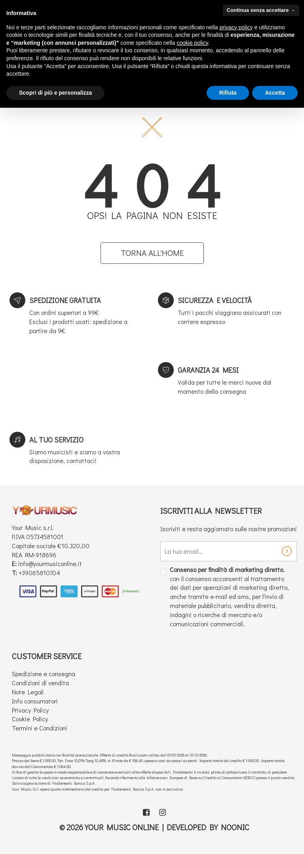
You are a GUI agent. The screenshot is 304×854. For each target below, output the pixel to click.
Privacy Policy (30, 710)
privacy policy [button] (236, 27)
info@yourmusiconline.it (50, 563)
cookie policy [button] (192, 43)
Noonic (235, 827)
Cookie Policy (30, 719)
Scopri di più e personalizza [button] (55, 93)
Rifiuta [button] (228, 93)
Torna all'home (152, 252)
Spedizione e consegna (43, 673)
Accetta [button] (275, 93)
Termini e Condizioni (39, 728)
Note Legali (28, 692)
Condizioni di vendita (40, 683)
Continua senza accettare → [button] (261, 10)
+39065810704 (39, 572)
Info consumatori (35, 701)
